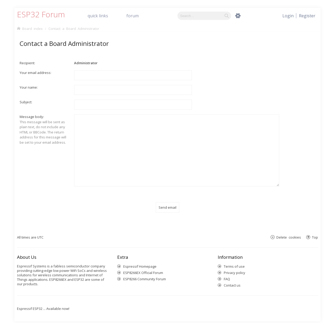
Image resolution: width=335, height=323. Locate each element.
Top (315, 231)
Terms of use (234, 260)
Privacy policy (234, 266)
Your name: (29, 87)
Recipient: (27, 63)
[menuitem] (307, 16)
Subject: (26, 102)
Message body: (32, 116)
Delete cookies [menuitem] (288, 231)
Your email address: (35, 72)
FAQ (227, 272)
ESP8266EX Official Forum (143, 266)
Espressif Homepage (140, 260)
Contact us (232, 279)
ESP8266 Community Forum (144, 272)
